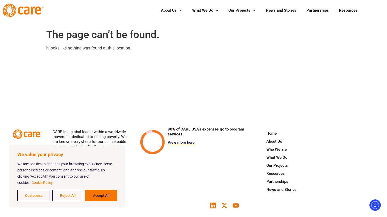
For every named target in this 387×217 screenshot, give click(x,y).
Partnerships (317, 10)
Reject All (68, 195)
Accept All (101, 195)
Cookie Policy (42, 182)
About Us (171, 10)
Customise (34, 195)
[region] (67, 176)
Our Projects (242, 10)
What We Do (205, 10)
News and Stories (281, 10)
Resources (348, 10)
